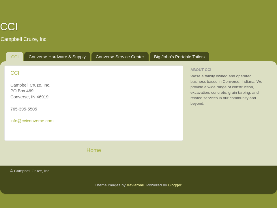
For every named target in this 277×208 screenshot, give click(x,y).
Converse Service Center (120, 56)
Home (94, 150)
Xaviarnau (135, 185)
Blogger (174, 185)
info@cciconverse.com (32, 121)
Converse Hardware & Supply (57, 56)
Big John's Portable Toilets (179, 56)
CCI (15, 56)
